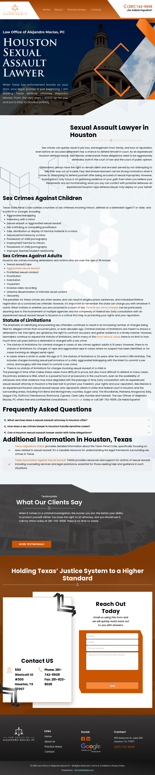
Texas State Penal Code (17, 207)
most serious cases (108, 336)
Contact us (75, 399)
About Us (50, 741)
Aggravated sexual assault (23, 268)
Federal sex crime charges (102, 307)
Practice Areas (77, 9)
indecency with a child (120, 368)
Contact (96, 9)
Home (46, 9)
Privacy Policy (118, 765)
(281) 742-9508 (139, 6)
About (58, 9)
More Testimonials (31, 544)
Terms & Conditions (100, 765)
